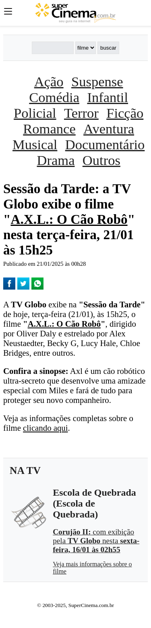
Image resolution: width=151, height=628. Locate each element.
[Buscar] (53, 48)
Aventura (108, 128)
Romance (49, 128)
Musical (34, 144)
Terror (81, 113)
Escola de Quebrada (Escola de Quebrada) (94, 503)
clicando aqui (45, 427)
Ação (49, 81)
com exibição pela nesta (96, 541)
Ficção (124, 113)
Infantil (107, 97)
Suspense (97, 81)
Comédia (54, 97)
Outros (101, 160)
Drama (55, 160)
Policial (35, 113)
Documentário (105, 144)
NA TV (25, 470)
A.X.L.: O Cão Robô (68, 219)
